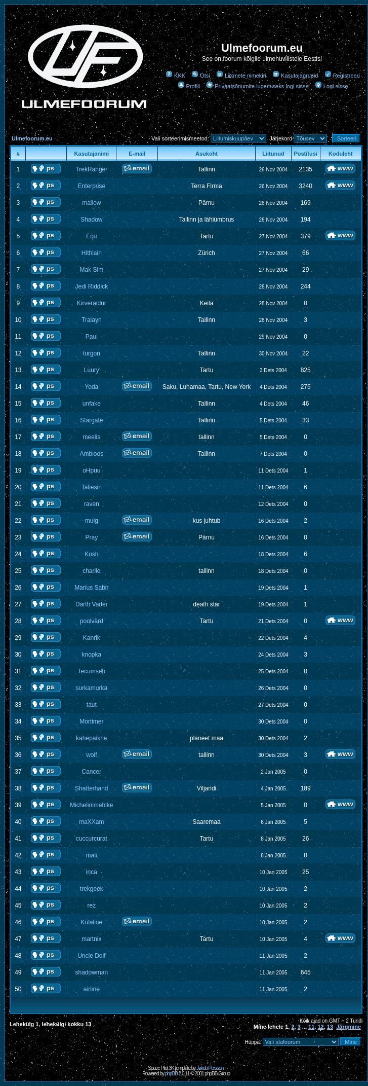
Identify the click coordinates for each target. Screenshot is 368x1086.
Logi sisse (331, 86)
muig (91, 520)
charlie (91, 570)
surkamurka (91, 688)
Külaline (91, 922)
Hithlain (91, 253)
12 (320, 1027)
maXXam (91, 821)
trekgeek (91, 888)
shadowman (91, 972)
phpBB (171, 1073)
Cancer (91, 771)
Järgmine (348, 1027)
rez (91, 905)
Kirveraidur (91, 303)
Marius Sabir (91, 587)
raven (91, 504)
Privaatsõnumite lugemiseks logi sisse (257, 86)
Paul (92, 336)
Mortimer (91, 721)
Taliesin (91, 487)
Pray (91, 537)
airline (92, 989)
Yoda (91, 386)
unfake (92, 403)
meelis (91, 437)
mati (91, 855)
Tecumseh (91, 671)
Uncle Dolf (91, 955)
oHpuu (91, 470)
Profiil (189, 86)
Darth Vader (91, 604)
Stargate (91, 420)
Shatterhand (91, 788)
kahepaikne (91, 738)
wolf (91, 754)
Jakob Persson (209, 1068)
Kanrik (91, 637)
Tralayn (91, 319)
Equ (91, 236)
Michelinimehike (91, 805)
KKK (175, 76)
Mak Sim (91, 269)
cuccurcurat (91, 838)
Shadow (91, 219)
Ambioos (91, 453)
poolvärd (91, 621)
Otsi (200, 76)
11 (311, 1027)
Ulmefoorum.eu (32, 138)
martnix (91, 939)
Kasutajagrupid (295, 76)
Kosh (91, 554)
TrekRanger (91, 169)
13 (330, 1027)
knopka (91, 654)
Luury (91, 370)
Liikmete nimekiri (241, 76)
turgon (91, 353)
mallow (91, 202)
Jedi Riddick (91, 286)
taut (92, 704)
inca (91, 872)
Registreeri (342, 76)
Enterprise (91, 186)
